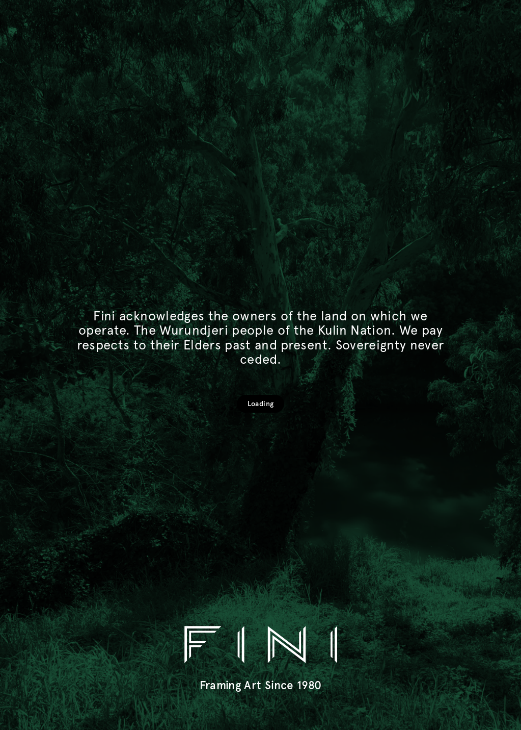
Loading (260, 403)
